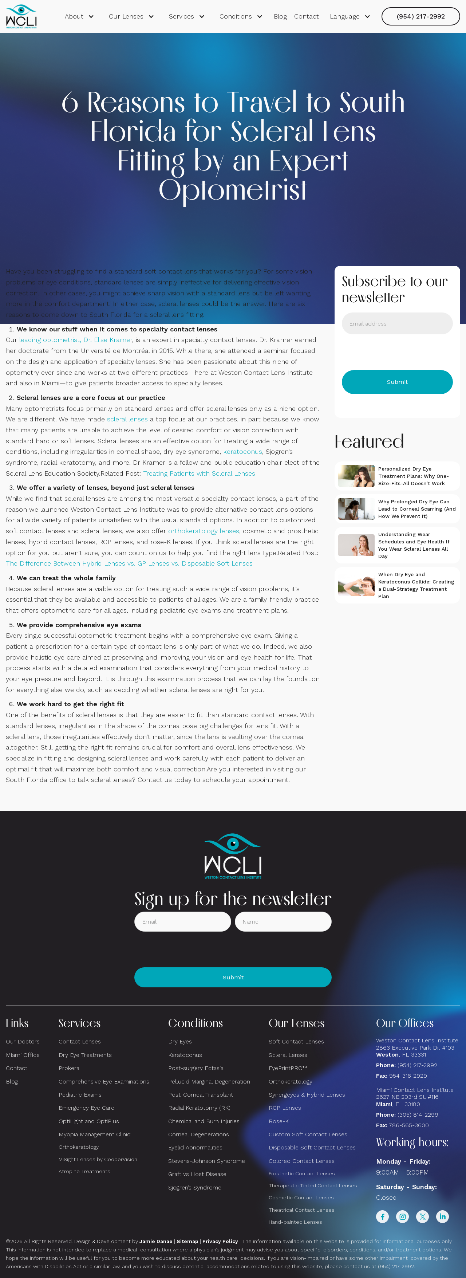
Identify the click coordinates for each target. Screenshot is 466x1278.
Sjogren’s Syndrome (194, 1187)
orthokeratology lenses (203, 531)
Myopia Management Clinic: (95, 1134)
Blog (280, 16)
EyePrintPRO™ (288, 1068)
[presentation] (397, 352)
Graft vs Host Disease (197, 1174)
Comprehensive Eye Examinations (104, 1081)
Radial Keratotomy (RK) (199, 1107)
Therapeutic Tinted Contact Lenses (313, 1185)
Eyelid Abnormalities (195, 1147)
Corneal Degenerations (198, 1134)
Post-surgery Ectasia (196, 1068)
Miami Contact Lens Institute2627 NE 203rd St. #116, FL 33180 (415, 1096)
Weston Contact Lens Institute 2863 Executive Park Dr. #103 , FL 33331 (418, 1047)
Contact (306, 16)
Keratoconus (185, 1054)
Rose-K (279, 1121)
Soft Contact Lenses (296, 1041)
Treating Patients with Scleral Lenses (199, 473)
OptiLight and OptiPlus (89, 1121)
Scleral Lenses (288, 1054)
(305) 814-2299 (418, 1114)
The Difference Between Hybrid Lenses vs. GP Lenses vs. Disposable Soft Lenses (129, 563)
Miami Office (23, 1054)
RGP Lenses (285, 1107)
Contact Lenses (80, 1041)
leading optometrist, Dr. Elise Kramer (75, 339)
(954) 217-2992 (421, 16)
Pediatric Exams (80, 1094)
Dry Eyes (180, 1041)
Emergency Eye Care (86, 1107)
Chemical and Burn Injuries (204, 1121)
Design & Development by (123, 1241)
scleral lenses (127, 419)
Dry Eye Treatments (85, 1054)
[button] (79, 16)
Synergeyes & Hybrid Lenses (307, 1094)
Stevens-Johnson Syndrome (206, 1160)
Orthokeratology (79, 1147)
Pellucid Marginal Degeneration (209, 1081)
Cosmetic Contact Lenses (301, 1197)
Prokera (69, 1068)
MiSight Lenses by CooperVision (98, 1159)
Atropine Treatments (84, 1171)
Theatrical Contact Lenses (302, 1210)
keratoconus (242, 451)
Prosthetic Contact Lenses (302, 1173)
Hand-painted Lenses (295, 1222)
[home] (21, 16)
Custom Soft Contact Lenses (308, 1134)
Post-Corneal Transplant (200, 1094)
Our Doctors (23, 1041)
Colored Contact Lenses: (302, 1160)
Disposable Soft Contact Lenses (312, 1147)
